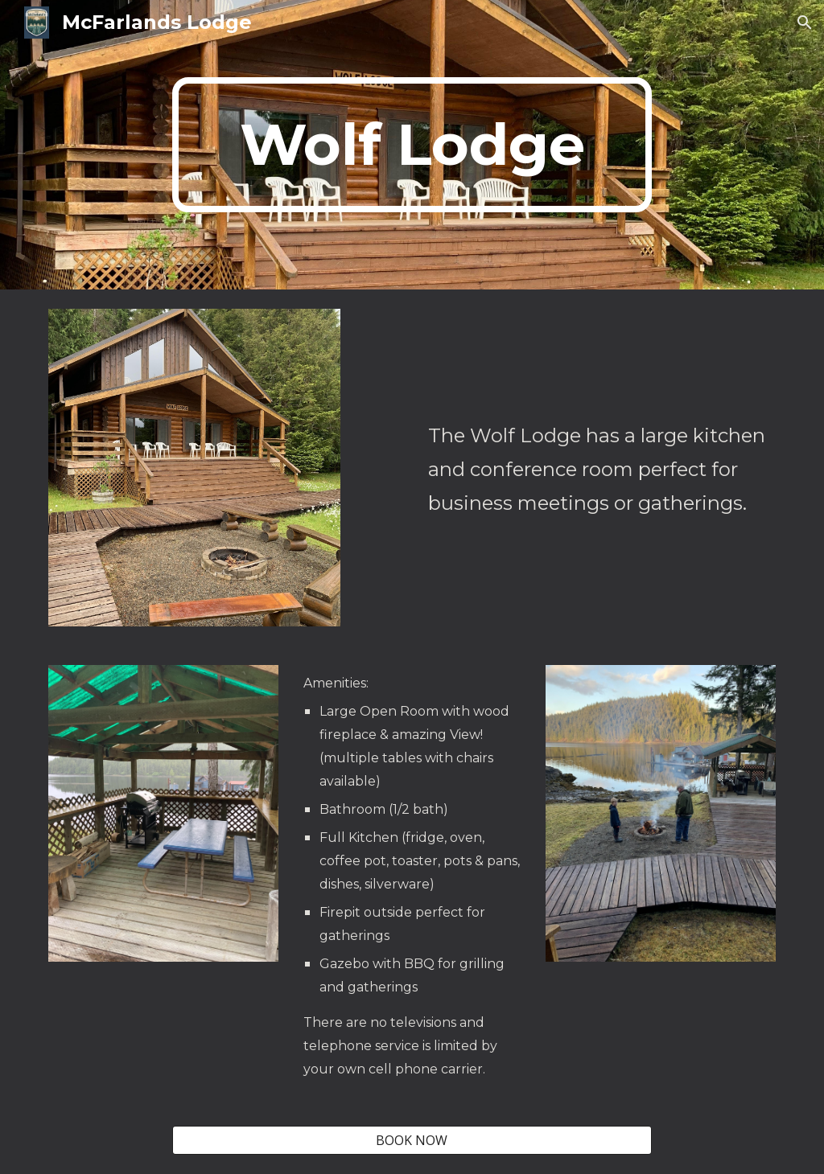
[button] (804, 22)
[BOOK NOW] (411, 1140)
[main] (411, 144)
